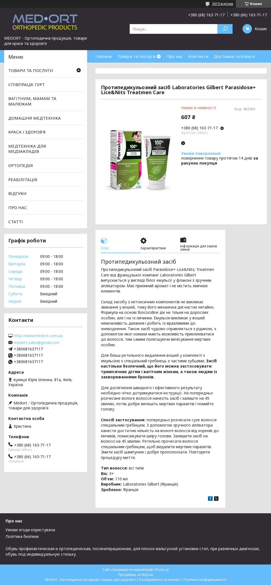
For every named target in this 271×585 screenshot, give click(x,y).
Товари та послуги (136, 56)
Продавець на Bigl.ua (135, 574)
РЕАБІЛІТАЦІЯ (22, 179)
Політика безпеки (22, 536)
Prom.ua (162, 569)
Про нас (174, 56)
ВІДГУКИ (17, 193)
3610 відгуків (222, 3)
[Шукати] (225, 29)
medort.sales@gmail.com (36, 342)
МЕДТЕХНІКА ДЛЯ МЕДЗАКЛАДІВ (27, 148)
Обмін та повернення (168, 68)
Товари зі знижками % (118, 68)
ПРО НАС (17, 207)
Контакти (198, 56)
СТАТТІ (15, 221)
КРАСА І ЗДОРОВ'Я (27, 132)
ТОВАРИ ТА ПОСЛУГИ (30, 70)
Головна (103, 56)
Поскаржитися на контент (159, 579)
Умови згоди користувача (30, 529)
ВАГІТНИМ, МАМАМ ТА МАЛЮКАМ (32, 101)
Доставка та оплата (234, 56)
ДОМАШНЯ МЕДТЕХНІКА (34, 117)
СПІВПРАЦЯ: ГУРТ (26, 84)
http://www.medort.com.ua (38, 335)
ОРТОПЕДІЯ (20, 165)
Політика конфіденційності (205, 579)
